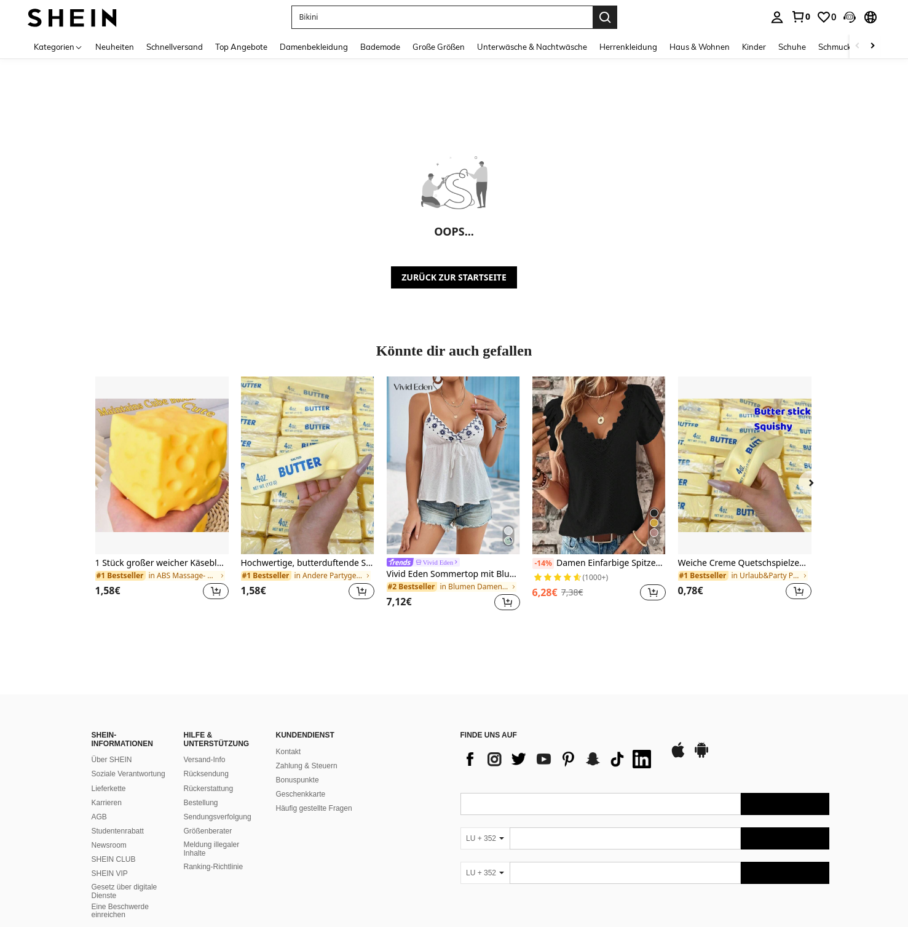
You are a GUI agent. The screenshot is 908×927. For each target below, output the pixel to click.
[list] (558, 759)
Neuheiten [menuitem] (114, 47)
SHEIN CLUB (114, 859)
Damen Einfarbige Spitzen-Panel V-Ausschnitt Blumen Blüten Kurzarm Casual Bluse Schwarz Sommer (599, 563)
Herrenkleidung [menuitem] (628, 47)
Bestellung (201, 802)
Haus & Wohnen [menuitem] (699, 47)
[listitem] (162, 495)
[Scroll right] (872, 46)
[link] (800, 16)
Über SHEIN (112, 759)
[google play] (701, 756)
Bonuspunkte (297, 780)
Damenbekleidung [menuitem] (314, 47)
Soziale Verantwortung (128, 774)
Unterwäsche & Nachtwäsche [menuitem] (532, 47)
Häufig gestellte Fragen (314, 808)
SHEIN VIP (110, 873)
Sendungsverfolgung (217, 817)
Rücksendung (206, 774)
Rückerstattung (209, 788)
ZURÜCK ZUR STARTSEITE (454, 277)
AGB (99, 817)
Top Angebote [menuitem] (241, 47)
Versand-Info (205, 759)
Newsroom (109, 845)
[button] (442, 17)
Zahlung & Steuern (307, 766)
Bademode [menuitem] (380, 47)
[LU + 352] (485, 838)
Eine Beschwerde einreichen (120, 911)
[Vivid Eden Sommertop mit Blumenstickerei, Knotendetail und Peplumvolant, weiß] (453, 465)
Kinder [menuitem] (754, 47)
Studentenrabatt (118, 831)
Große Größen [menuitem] (439, 47)
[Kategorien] (58, 46)
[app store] (678, 756)
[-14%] (543, 563)
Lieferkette (109, 788)
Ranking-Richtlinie (213, 866)
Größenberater (208, 831)
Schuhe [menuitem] (792, 47)
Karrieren (107, 802)
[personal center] (777, 17)
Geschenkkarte (301, 794)
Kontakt (288, 751)
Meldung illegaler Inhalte (212, 848)
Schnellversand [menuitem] (174, 47)
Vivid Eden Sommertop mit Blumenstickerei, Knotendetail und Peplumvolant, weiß (453, 574)
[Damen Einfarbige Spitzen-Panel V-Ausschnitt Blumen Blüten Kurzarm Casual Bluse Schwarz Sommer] (599, 465)
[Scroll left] (857, 46)
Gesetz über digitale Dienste (124, 891)
